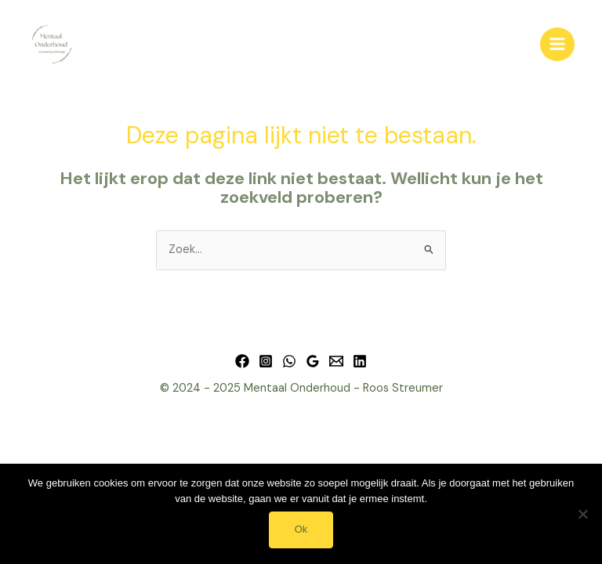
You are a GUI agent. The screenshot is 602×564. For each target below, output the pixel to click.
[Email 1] (336, 361)
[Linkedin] (360, 361)
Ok (301, 529)
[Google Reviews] (313, 361)
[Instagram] (266, 361)
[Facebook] (242, 361)
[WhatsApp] (289, 361)
